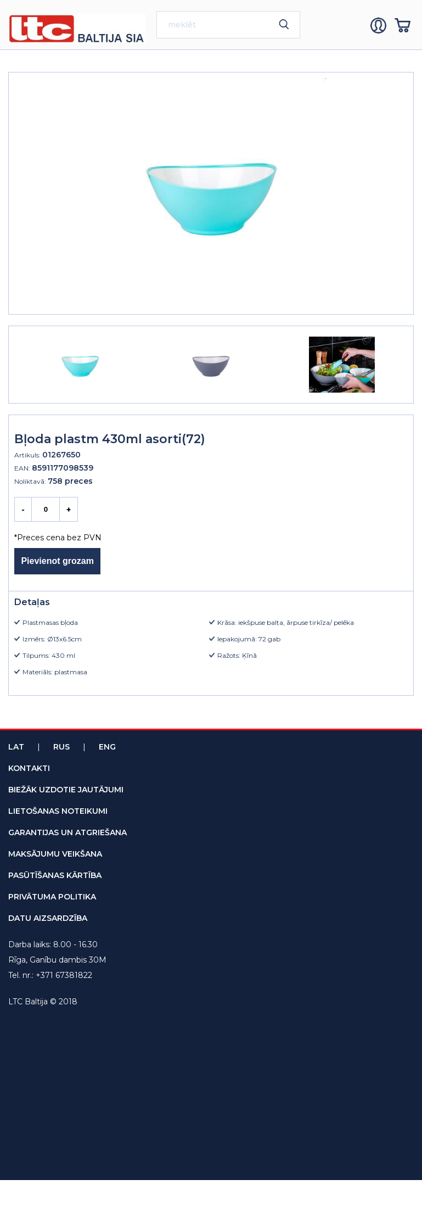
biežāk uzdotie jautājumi (65, 790)
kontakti (29, 768)
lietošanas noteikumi (58, 811)
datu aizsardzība (47, 918)
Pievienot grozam (57, 561)
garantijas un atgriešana (67, 832)
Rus (61, 747)
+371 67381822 (64, 975)
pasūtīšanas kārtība (55, 875)
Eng (107, 747)
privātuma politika (52, 897)
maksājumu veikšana (55, 854)
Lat (16, 747)
